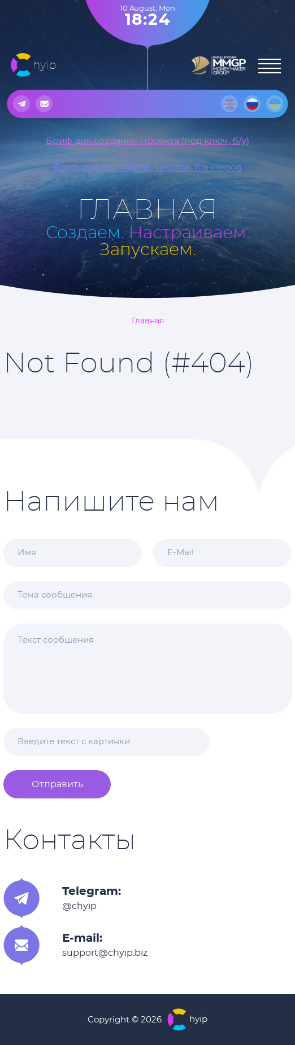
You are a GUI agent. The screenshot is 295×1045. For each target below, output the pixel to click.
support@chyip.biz (105, 953)
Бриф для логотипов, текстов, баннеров (147, 167)
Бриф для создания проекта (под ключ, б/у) (147, 141)
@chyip (79, 906)
